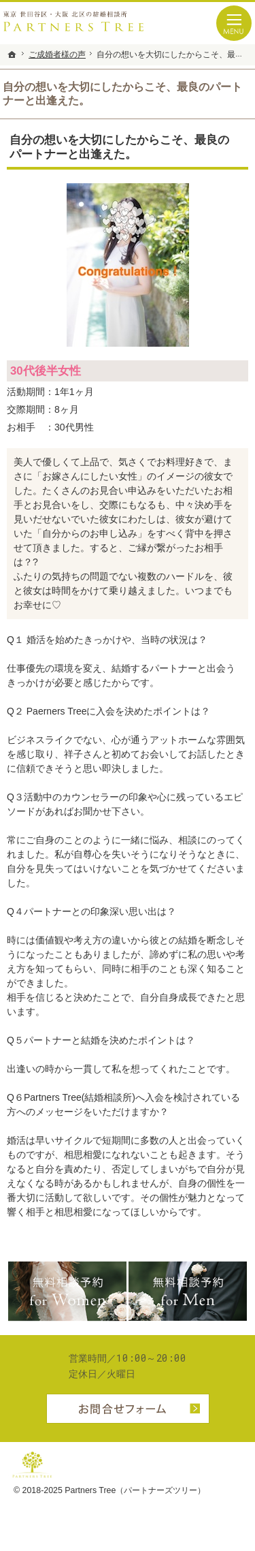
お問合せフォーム (127, 1409)
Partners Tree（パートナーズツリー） (135, 1490)
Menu (234, 23)
